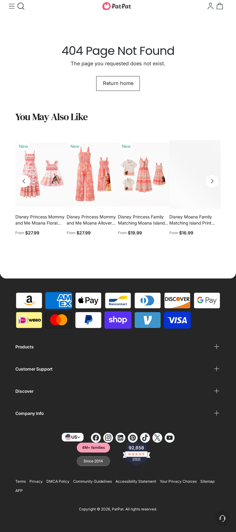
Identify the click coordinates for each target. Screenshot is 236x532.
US (72, 437)
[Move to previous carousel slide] (24, 181)
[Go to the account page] (210, 6)
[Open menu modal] (11, 6)
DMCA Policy (57, 481)
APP (19, 490)
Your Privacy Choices (178, 481)
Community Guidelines (92, 481)
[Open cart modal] (219, 6)
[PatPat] (116, 6)
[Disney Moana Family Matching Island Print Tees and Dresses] (195, 174)
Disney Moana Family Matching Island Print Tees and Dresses (190, 223)
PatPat (118, 509)
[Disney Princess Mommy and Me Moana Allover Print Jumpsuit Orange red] (92, 174)
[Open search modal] (20, 6)
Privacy (36, 481)
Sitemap (207, 481)
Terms (20, 481)
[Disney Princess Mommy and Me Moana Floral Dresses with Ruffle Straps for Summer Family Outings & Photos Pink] (41, 174)
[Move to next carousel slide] (212, 181)
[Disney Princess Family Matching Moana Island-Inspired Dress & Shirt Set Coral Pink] (143, 174)
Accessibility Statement (136, 481)
